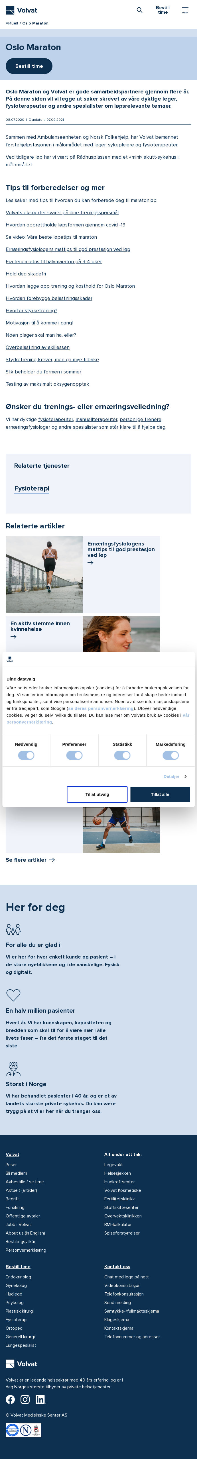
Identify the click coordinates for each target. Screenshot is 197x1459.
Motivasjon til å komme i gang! (39, 323)
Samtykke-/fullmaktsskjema (131, 1311)
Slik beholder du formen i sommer (43, 372)
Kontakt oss (117, 1267)
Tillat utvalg (97, 794)
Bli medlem (16, 1173)
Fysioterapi (31, 488)
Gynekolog (16, 1285)
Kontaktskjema (118, 1328)
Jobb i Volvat (18, 1224)
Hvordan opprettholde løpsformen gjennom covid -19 (65, 225)
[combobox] (139, 9)
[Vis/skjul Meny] (185, 10)
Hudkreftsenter (119, 1182)
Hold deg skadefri (26, 274)
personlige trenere (140, 419)
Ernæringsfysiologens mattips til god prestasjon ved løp (68, 249)
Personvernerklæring (26, 1250)
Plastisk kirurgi (20, 1311)
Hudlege (14, 1294)
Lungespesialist (21, 1345)
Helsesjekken (117, 1173)
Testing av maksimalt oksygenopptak (47, 384)
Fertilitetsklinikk (119, 1199)
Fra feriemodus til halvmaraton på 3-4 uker (54, 261)
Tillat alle (160, 794)
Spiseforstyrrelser (122, 1233)
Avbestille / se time (25, 1182)
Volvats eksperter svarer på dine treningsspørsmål (62, 212)
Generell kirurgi (20, 1337)
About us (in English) (25, 1233)
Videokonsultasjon (122, 1285)
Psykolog (15, 1302)
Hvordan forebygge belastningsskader (49, 298)
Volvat (12, 1154)
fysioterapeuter (55, 419)
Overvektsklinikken (123, 1216)
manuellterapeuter (96, 419)
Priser (11, 1165)
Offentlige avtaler (23, 1216)
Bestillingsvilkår (20, 1242)
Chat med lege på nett (126, 1277)
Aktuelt (12, 23)
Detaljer (172, 776)
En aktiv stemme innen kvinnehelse (40, 630)
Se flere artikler (26, 860)
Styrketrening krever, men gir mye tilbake (52, 359)
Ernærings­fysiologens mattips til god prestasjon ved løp (121, 553)
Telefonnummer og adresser (132, 1337)
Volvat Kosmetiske (122, 1190)
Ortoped (14, 1328)
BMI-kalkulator (118, 1224)
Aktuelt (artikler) (21, 1190)
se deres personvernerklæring (100, 708)
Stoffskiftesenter (121, 1207)
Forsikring (15, 1207)
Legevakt (113, 1165)
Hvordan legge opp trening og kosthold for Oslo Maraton (70, 286)
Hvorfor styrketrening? (31, 310)
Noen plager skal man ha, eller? (41, 335)
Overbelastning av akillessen (38, 347)
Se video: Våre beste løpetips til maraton (51, 237)
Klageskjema (116, 1320)
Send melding (117, 1302)
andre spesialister (78, 427)
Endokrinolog (18, 1277)
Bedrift (12, 1199)
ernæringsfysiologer (28, 427)
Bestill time (18, 1267)
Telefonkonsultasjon (124, 1294)
